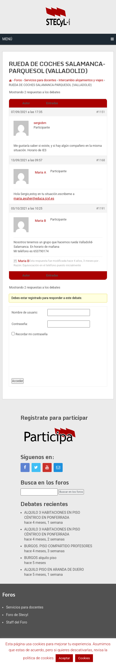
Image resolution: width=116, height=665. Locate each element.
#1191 (100, 208)
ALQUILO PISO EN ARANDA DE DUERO (54, 570)
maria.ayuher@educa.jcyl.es (34, 198)
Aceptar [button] (64, 658)
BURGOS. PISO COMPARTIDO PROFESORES (58, 546)
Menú (7, 39)
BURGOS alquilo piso (40, 558)
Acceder (17, 381)
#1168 (100, 160)
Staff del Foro (16, 622)
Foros (18, 80)
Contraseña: (20, 324)
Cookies (84, 658)
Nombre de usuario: (25, 312)
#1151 (100, 112)
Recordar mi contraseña (31, 334)
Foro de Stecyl (17, 615)
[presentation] (32, 355)
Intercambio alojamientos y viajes (81, 80)
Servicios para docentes (40, 80)
